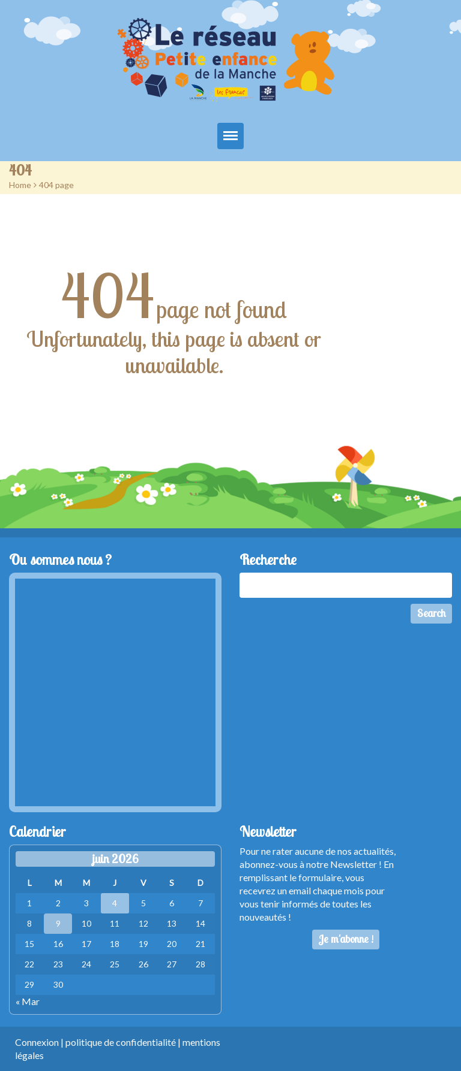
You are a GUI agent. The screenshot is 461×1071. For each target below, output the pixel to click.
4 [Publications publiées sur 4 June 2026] (114, 903)
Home (20, 185)
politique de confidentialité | (123, 1042)
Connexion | (40, 1042)
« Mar (28, 1001)
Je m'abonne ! (346, 939)
